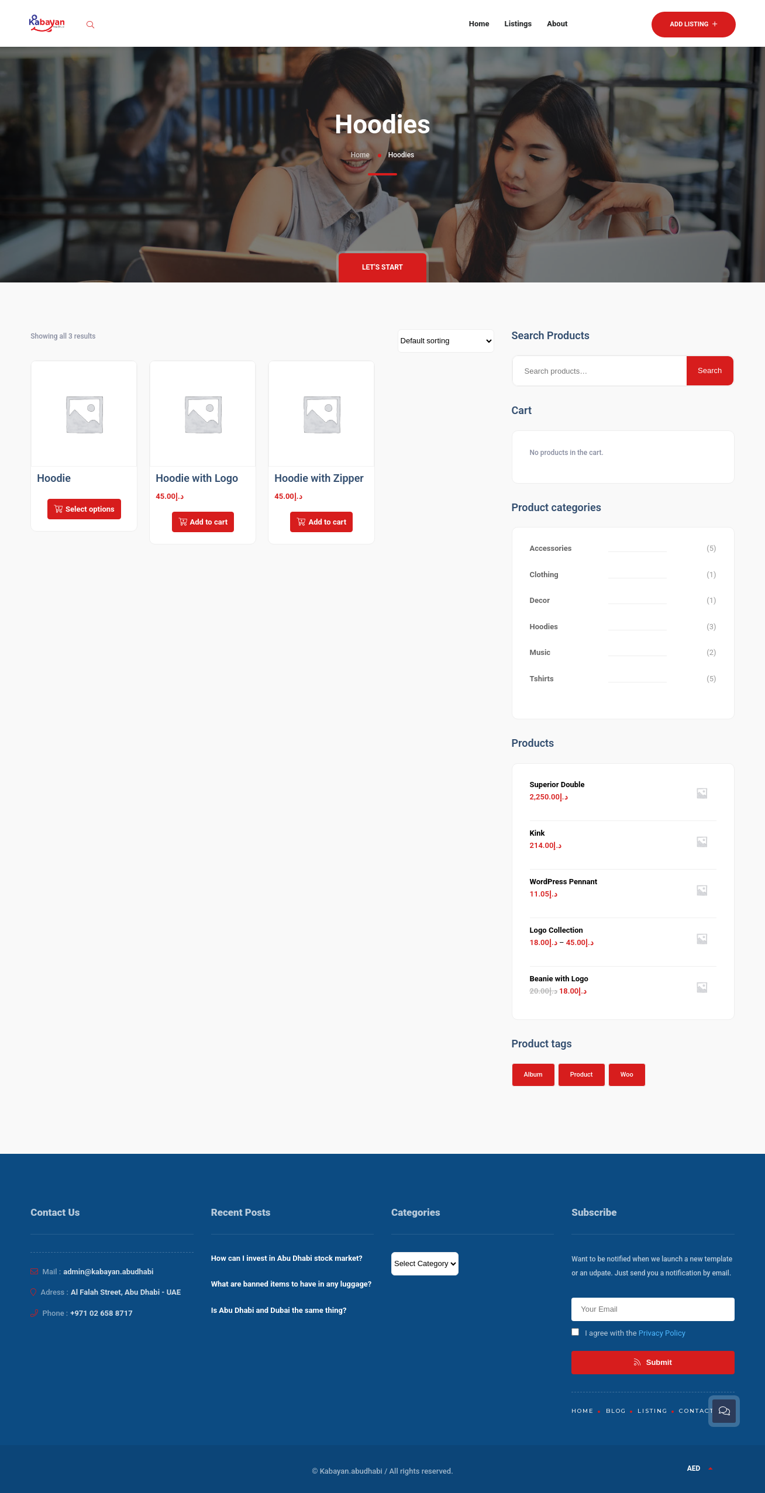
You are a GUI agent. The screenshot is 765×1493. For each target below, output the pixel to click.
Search (710, 370)
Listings (518, 23)
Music (540, 652)
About (557, 23)
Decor (540, 600)
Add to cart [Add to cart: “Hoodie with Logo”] (203, 522)
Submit (653, 1362)
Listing (653, 1411)
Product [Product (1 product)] (581, 1074)
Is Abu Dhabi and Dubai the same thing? (279, 1310)
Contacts (699, 1411)
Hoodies (544, 626)
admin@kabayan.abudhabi (108, 1271)
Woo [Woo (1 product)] (627, 1074)
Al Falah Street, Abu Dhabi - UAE (126, 1292)
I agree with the (628, 1332)
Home (479, 23)
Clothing (544, 574)
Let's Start (382, 267)
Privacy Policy (662, 1333)
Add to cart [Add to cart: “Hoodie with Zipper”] (321, 522)
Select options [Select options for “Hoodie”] (84, 509)
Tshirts (542, 678)
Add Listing (693, 24)
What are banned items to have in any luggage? (291, 1284)
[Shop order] (446, 341)
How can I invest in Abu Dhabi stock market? (287, 1258)
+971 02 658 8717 (101, 1313)
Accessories (551, 548)
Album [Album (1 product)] (533, 1074)
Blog (616, 1411)
